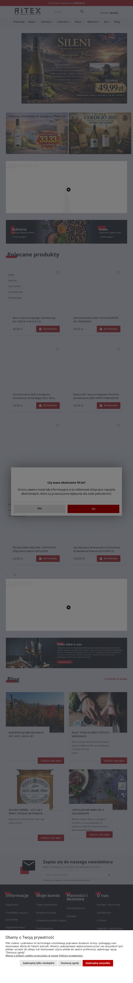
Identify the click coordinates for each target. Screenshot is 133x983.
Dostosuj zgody (70, 963)
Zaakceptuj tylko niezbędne (38, 963)
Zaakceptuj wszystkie (98, 963)
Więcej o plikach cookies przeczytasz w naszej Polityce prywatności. (44, 955)
